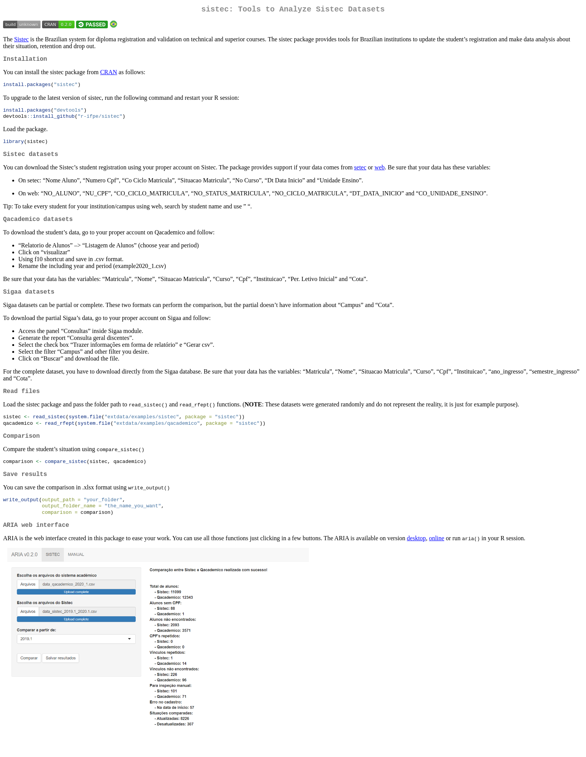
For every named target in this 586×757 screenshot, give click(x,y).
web (380, 174)
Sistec (21, 40)
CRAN (108, 75)
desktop (416, 558)
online (436, 558)
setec (360, 174)
